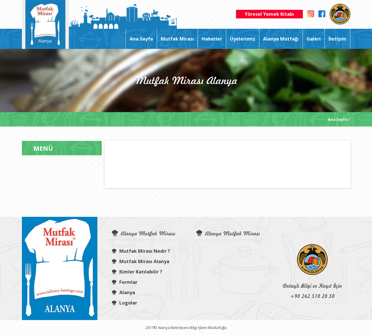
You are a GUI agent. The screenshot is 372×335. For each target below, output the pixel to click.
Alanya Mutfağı (281, 39)
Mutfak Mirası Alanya (140, 261)
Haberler (212, 39)
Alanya (123, 292)
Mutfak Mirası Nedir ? (141, 251)
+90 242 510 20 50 (312, 296)
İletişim (337, 39)
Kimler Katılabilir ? (137, 272)
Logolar (124, 303)
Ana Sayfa (141, 39)
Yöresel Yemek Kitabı (269, 14)
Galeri (314, 39)
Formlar (124, 282)
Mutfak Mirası (177, 39)
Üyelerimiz (242, 39)
